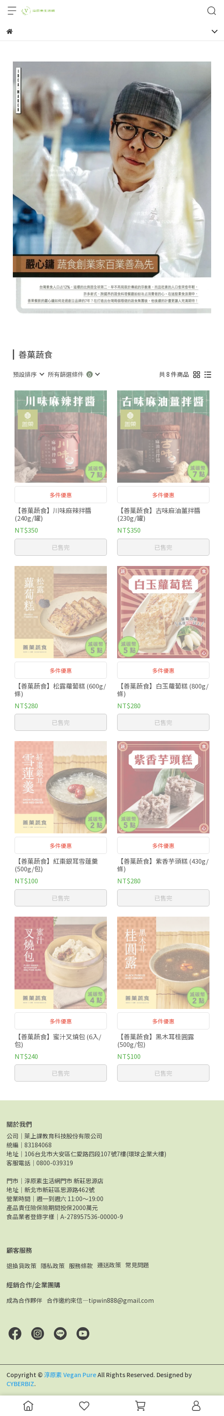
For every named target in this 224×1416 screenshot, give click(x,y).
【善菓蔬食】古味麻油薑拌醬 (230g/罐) (158, 514)
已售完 (61, 547)
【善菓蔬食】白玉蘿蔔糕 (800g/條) (163, 690)
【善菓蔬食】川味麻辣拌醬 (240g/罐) (53, 514)
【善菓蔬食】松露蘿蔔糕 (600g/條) (60, 690)
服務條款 (81, 1265)
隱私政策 (53, 1265)
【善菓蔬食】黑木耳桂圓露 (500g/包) (155, 1040)
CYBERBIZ (20, 1383)
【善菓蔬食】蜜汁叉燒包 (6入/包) (58, 1040)
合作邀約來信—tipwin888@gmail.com (100, 1300)
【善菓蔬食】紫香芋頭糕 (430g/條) (163, 865)
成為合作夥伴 (24, 1300)
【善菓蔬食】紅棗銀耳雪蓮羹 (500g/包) (56, 865)
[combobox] (28, 374)
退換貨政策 (21, 1265)
